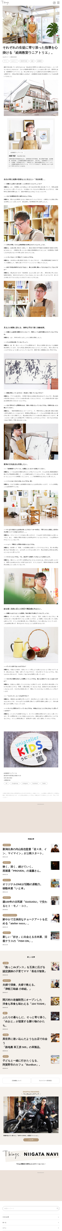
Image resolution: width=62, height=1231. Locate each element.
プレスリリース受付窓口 (45, 1080)
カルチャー (14, 61)
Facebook (35, 783)
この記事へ (31, 1140)
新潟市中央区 (24, 61)
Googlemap (15, 783)
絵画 (32, 61)
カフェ (4, 1228)
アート (5, 61)
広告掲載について (16, 1080)
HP (6, 783)
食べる (4, 1222)
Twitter (44, 783)
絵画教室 (39, 61)
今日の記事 (6, 1217)
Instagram (25, 783)
